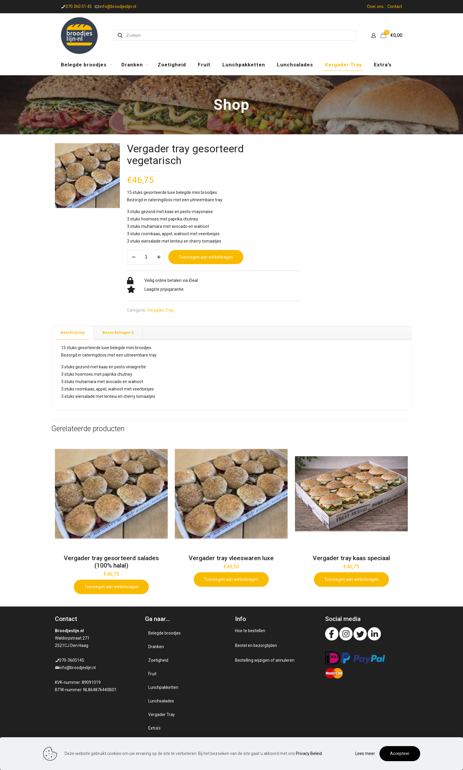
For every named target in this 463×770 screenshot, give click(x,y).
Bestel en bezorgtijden (256, 645)
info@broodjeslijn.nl (77, 667)
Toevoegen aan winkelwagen (206, 257)
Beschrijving (72, 332)
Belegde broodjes (164, 633)
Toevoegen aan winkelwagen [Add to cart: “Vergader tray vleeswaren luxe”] (231, 579)
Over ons (375, 6)
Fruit (152, 673)
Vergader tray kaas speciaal (351, 558)
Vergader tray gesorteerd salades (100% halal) (111, 562)
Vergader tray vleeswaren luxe (231, 558)
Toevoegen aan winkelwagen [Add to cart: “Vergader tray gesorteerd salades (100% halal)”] (111, 586)
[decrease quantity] (133, 257)
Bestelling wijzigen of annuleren (264, 660)
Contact (394, 6)
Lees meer (365, 753)
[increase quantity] (159, 257)
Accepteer (400, 753)
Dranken (156, 646)
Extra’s (154, 728)
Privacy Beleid (309, 753)
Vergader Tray (160, 310)
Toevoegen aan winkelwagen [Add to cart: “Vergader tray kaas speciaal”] (351, 579)
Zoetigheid (158, 660)
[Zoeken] (235, 35)
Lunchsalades (161, 701)
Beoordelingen (117, 332)
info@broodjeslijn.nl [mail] (118, 6)
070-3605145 (71, 660)
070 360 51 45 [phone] (79, 6)
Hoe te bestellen (250, 630)
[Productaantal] (146, 257)
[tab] (73, 332)
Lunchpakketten (163, 687)
